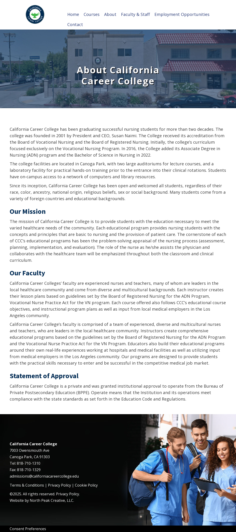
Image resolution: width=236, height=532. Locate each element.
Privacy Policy (59, 485)
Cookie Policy (86, 485)
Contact (75, 24)
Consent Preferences (28, 528)
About (110, 14)
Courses (92, 14)
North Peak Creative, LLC (51, 500)
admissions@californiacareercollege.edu (44, 476)
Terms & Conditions (27, 485)
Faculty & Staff (135, 14)
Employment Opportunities (181, 14)
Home (73, 14)
